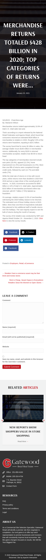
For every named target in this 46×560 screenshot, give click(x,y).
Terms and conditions (10, 508)
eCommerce (29, 263)
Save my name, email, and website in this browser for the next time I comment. (22, 360)
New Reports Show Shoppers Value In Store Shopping (23, 431)
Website (5, 347)
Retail (21, 263)
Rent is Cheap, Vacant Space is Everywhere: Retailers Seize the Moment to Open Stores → (26, 281)
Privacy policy (7, 505)
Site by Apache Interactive (27, 558)
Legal (4, 512)
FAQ (4, 501)
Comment (6, 300)
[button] (2, 420)
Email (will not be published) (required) (18, 337)
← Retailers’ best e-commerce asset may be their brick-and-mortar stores (21, 274)
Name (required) (9, 327)
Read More (23, 441)
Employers (14, 263)
